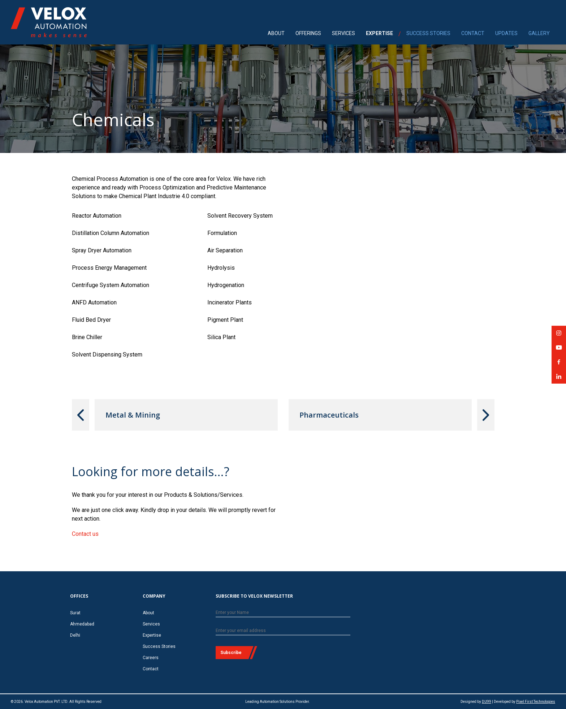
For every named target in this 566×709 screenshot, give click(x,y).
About (148, 612)
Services (151, 624)
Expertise (152, 635)
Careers (151, 657)
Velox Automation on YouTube (559, 350)
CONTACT (472, 33)
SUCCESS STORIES (428, 33)
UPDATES (506, 33)
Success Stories (159, 646)
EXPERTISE (379, 33)
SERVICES (343, 33)
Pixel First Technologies (535, 702)
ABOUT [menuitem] (276, 33)
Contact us (85, 533)
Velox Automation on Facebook (559, 364)
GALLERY (539, 33)
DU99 (486, 702)
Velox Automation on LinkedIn (559, 379)
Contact (151, 668)
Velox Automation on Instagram (559, 335)
